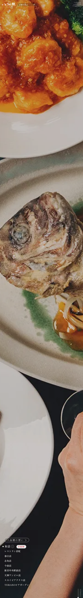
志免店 (14, 561)
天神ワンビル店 (18, 575)
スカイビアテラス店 (20, 580)
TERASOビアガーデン (22, 585)
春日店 (14, 556)
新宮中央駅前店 (18, 570)
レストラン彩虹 (18, 551)
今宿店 (14, 565)
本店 (15, 546)
